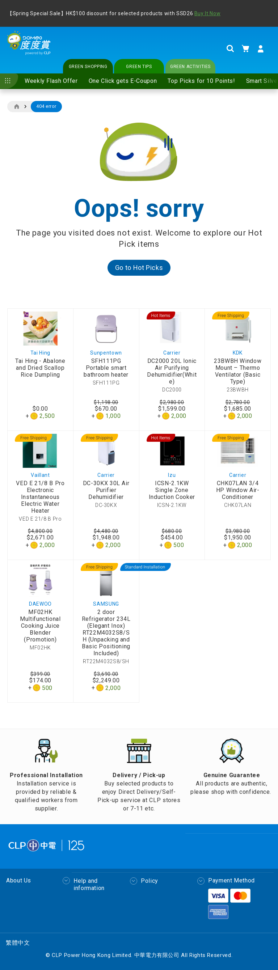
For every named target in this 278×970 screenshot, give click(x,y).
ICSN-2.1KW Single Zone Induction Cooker (172, 490)
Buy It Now (207, 13)
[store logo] (29, 48)
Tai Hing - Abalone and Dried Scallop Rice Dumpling (40, 367)
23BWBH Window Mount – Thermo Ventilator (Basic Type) (237, 371)
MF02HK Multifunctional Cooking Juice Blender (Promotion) (40, 626)
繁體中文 (18, 942)
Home (16, 107)
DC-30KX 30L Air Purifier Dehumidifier (106, 490)
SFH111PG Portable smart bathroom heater (106, 367)
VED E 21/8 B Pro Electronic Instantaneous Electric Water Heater (40, 497)
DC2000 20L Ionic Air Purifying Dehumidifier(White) (172, 371)
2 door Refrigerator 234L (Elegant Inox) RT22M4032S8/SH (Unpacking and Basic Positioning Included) (106, 633)
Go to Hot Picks (139, 267)
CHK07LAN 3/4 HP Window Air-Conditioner (238, 490)
